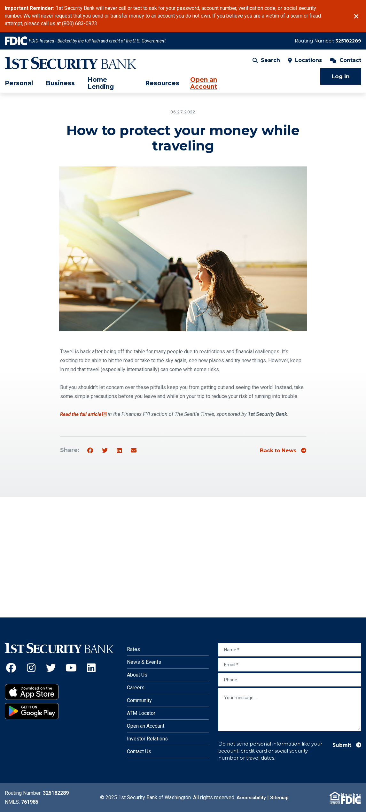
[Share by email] (133, 451)
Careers (135, 688)
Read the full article (84, 414)
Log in (341, 78)
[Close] (356, 16)
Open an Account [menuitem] (203, 86)
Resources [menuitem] (162, 85)
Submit (340, 745)
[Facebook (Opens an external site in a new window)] (11, 668)
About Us (137, 675)
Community (139, 700)
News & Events (144, 662)
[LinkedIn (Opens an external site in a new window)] (91, 668)
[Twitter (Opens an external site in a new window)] (51, 668)
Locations (305, 62)
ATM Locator (141, 713)
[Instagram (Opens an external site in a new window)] (31, 668)
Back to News (275, 451)
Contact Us (139, 751)
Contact (345, 62)
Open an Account (145, 726)
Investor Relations (147, 739)
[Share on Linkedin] (119, 451)
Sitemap (280, 797)
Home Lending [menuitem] (101, 86)
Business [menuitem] (60, 85)
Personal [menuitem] (19, 85)
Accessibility (250, 797)
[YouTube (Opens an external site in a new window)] (71, 668)
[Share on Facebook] (90, 451)
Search (266, 62)
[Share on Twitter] (104, 451)
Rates (133, 649)
